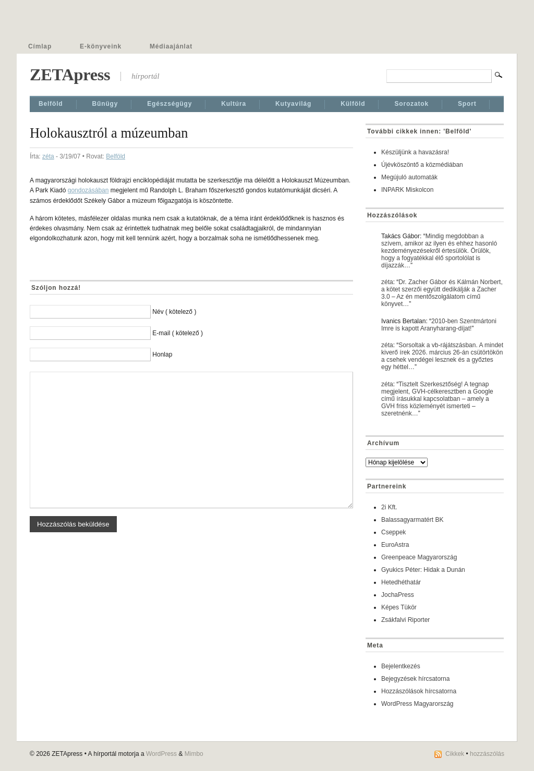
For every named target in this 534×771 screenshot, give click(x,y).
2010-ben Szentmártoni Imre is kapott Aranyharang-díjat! (438, 324)
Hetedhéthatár (401, 582)
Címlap (40, 46)
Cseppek (393, 532)
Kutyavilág (293, 103)
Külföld (353, 103)
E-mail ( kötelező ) (177, 333)
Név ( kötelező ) (174, 311)
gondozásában (88, 190)
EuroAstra (395, 544)
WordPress (161, 753)
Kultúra (233, 103)
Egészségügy (169, 103)
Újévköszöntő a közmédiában (422, 164)
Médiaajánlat (171, 46)
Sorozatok (411, 103)
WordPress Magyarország (417, 703)
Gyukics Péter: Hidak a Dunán (423, 569)
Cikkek (454, 753)
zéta (48, 156)
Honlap (162, 354)
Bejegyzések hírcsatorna (415, 678)
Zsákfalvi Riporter (405, 619)
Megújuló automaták (409, 177)
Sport (467, 103)
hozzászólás (487, 753)
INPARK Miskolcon (407, 189)
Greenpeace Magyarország (419, 557)
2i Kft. (389, 507)
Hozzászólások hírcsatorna (418, 691)
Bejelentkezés (400, 666)
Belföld (51, 103)
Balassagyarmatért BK (412, 519)
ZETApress (70, 74)
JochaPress (397, 594)
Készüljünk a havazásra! (415, 152)
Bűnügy (105, 103)
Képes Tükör (399, 607)
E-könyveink (101, 46)
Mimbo (194, 753)
